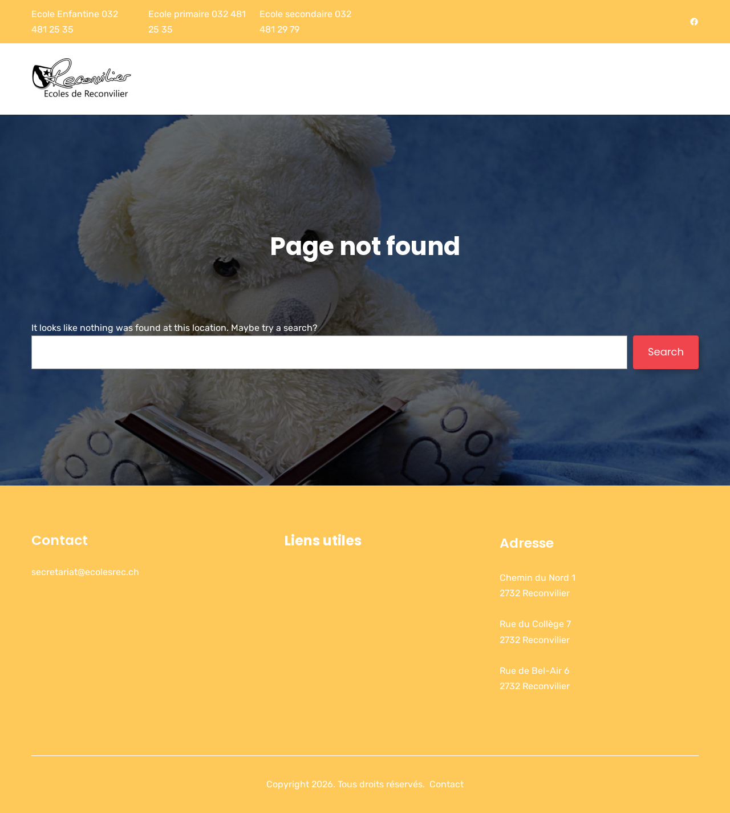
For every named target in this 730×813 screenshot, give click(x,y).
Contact (59, 540)
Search (666, 352)
